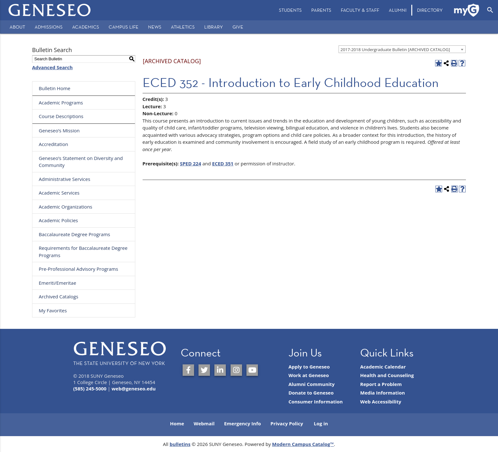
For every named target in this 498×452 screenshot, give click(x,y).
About (17, 27)
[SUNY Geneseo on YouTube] (252, 370)
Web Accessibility (380, 401)
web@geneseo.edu (133, 388)
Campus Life (123, 27)
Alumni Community (311, 384)
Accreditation (53, 144)
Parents (321, 10)
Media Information (382, 392)
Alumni (398, 10)
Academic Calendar (383, 366)
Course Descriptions (61, 116)
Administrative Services (64, 179)
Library (213, 27)
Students (290, 10)
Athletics (183, 27)
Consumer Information (315, 401)
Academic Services (59, 192)
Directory (430, 10)
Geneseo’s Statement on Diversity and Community (81, 162)
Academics (85, 27)
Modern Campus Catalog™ (303, 444)
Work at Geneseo (308, 375)
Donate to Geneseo (310, 392)
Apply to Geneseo (309, 366)
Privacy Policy (287, 423)
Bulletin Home (55, 88)
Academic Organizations (65, 206)
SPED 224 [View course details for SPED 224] (190, 163)
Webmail (204, 423)
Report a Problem (381, 384)
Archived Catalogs (58, 296)
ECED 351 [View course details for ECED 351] (222, 163)
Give (237, 27)
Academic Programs (61, 102)
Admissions (49, 27)
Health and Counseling (387, 375)
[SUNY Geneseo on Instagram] (236, 370)
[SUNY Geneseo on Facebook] (188, 370)
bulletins (180, 444)
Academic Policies (58, 220)
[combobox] (402, 49)
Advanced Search (52, 67)
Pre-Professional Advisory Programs (78, 269)
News (154, 27)
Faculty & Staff (360, 10)
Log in (321, 423)
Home (177, 423)
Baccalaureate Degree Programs (74, 234)
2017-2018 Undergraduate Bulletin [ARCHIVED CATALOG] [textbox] (395, 49)
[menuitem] (290, 10)
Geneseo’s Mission (59, 130)
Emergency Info (242, 423)
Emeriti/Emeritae (57, 283)
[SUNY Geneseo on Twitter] (204, 370)
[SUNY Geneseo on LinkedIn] (220, 370)
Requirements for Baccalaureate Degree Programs (83, 251)
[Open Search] (490, 10)
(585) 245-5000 (90, 388)
